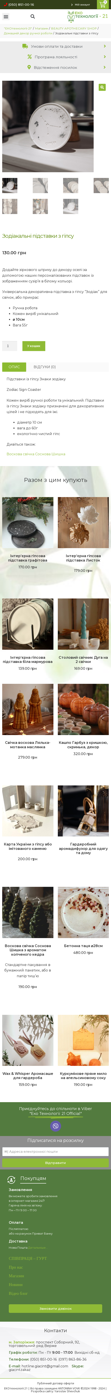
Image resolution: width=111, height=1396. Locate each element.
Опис (14, 367)
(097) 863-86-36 (72, 1359)
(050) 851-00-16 (43, 1359)
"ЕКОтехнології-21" (18, 28)
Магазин (41, 28)
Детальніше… (38, 1247)
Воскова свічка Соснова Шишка (36, 454)
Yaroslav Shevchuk (67, 1391)
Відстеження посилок (52, 67)
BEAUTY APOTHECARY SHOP (74, 28)
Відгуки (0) (45, 367)
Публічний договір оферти (55, 1383)
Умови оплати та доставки (52, 46)
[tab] (55, 46)
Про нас (16, 1267)
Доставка (18, 1241)
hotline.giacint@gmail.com (45, 1366)
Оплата (16, 1222)
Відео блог (18, 1293)
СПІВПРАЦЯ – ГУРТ (28, 1258)
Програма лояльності (52, 57)
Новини (16, 1284)
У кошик (33, 346)
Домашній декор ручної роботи (28, 33)
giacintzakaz (20, 1370)
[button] (18, 4)
